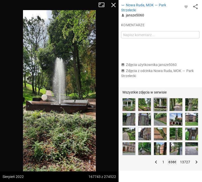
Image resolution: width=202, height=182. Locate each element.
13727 (185, 162)
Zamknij (113, 5)
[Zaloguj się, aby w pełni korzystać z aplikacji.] (186, 7)
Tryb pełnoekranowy (103, 5)
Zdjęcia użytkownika (149, 65)
